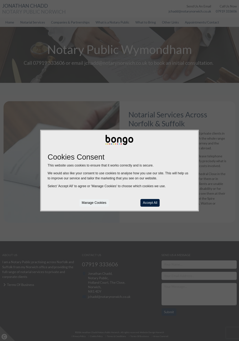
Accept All (150, 203)
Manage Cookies (94, 203)
